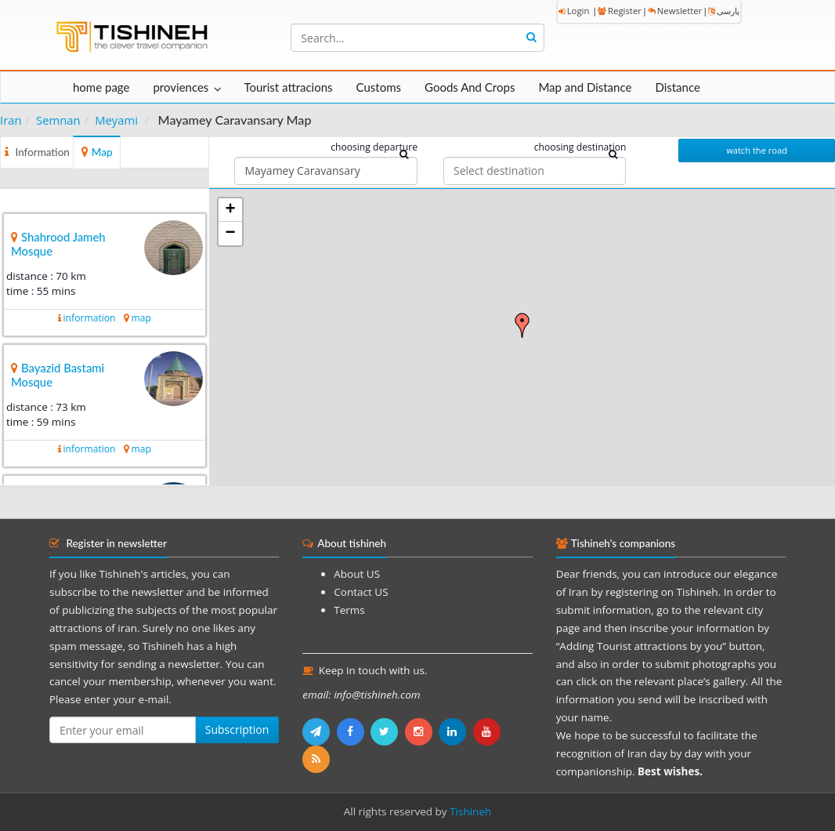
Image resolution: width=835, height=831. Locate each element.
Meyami (116, 120)
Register (620, 10)
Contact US (361, 592)
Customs (378, 87)
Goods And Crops (470, 87)
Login (574, 10)
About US (357, 574)
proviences (180, 87)
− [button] (230, 233)
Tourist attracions (288, 87)
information (89, 318)
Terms (349, 610)
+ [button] (230, 210)
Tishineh (470, 811)
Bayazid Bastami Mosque (57, 375)
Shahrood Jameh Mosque (58, 244)
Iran (11, 120)
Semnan (58, 120)
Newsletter (675, 10)
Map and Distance (584, 87)
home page (101, 87)
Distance (677, 87)
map (141, 318)
